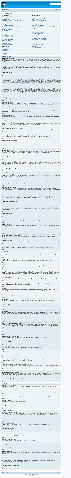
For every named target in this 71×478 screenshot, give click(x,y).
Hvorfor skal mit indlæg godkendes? (6, 43)
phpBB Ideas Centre (43, 452)
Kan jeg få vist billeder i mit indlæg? (6, 49)
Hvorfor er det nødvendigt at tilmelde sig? (7, 16)
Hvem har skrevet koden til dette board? (37, 47)
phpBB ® (38, 146)
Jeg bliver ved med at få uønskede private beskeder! (38, 25)
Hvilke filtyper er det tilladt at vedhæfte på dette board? (39, 43)
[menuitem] (7, 9)
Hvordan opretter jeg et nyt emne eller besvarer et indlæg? (9, 34)
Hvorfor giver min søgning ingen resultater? (37, 33)
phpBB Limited (23, 446)
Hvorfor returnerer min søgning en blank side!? (38, 34)
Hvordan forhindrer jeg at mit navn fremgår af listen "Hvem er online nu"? (11, 26)
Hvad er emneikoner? (4, 53)
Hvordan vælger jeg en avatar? (6, 30)
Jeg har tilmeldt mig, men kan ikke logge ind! (7, 18)
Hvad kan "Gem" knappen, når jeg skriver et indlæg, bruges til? (10, 42)
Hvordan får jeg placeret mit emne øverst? (7, 44)
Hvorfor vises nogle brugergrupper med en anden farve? (39, 20)
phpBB (28, 474)
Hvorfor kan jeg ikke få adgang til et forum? (7, 39)
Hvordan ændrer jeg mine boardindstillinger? (7, 25)
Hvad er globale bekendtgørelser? (6, 50)
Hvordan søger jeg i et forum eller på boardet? (38, 32)
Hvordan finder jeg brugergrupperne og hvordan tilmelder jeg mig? (40, 18)
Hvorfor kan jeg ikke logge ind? (6, 19)
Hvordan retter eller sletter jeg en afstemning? (8, 38)
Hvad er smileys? (4, 48)
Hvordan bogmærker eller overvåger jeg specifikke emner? (39, 39)
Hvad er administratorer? (35, 16)
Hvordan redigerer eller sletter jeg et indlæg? (7, 35)
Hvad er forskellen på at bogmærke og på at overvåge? (39, 38)
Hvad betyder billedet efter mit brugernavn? (7, 29)
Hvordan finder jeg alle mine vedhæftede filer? (38, 44)
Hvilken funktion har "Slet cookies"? (6, 22)
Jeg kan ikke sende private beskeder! (36, 24)
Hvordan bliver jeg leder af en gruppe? (37, 19)
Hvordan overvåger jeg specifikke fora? (37, 40)
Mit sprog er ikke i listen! (5, 28)
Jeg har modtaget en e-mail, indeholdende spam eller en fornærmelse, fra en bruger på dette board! (44, 26)
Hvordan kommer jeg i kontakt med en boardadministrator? (39, 49)
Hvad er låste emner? (4, 52)
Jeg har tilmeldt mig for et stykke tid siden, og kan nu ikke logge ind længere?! (12, 20)
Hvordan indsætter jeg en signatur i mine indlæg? (8, 36)
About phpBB (9, 447)
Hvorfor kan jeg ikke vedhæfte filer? (6, 40)
